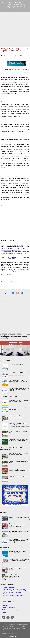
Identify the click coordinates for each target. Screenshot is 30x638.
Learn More (12, 636)
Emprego (13, 282)
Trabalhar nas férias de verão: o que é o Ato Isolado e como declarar (19, 567)
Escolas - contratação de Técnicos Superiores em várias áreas (17, 365)
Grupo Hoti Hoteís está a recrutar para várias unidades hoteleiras (18, 416)
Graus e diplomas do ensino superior (14, 594)
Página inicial (6, 612)
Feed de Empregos (15, 2)
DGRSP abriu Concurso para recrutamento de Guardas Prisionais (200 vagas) (18, 382)
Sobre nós (5, 605)
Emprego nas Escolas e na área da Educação (16, 591)
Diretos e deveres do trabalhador (12, 592)
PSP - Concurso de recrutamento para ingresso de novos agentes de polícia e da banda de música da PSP (18, 374)
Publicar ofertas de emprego (10, 610)
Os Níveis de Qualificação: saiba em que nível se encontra (18, 552)
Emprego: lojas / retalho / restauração (14, 589)
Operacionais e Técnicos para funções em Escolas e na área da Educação (18, 440)
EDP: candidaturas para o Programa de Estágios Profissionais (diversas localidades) (19, 389)
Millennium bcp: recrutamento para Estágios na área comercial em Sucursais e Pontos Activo (17, 525)
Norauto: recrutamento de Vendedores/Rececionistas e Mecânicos (19, 516)
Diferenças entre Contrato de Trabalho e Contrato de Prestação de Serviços (19, 560)
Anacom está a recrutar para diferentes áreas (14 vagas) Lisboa (18, 400)
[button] (28, 49)
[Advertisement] (14, 30)
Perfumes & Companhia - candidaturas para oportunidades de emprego (18, 469)
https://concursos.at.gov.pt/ (9, 271)
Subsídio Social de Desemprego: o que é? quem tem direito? (18, 575)
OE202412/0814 (11, 259)
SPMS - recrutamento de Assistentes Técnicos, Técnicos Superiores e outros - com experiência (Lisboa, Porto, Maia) (19, 425)
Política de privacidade (8, 607)
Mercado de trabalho (9, 587)
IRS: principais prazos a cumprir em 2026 (15, 595)
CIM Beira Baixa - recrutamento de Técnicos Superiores (17, 408)
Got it (20, 636)
